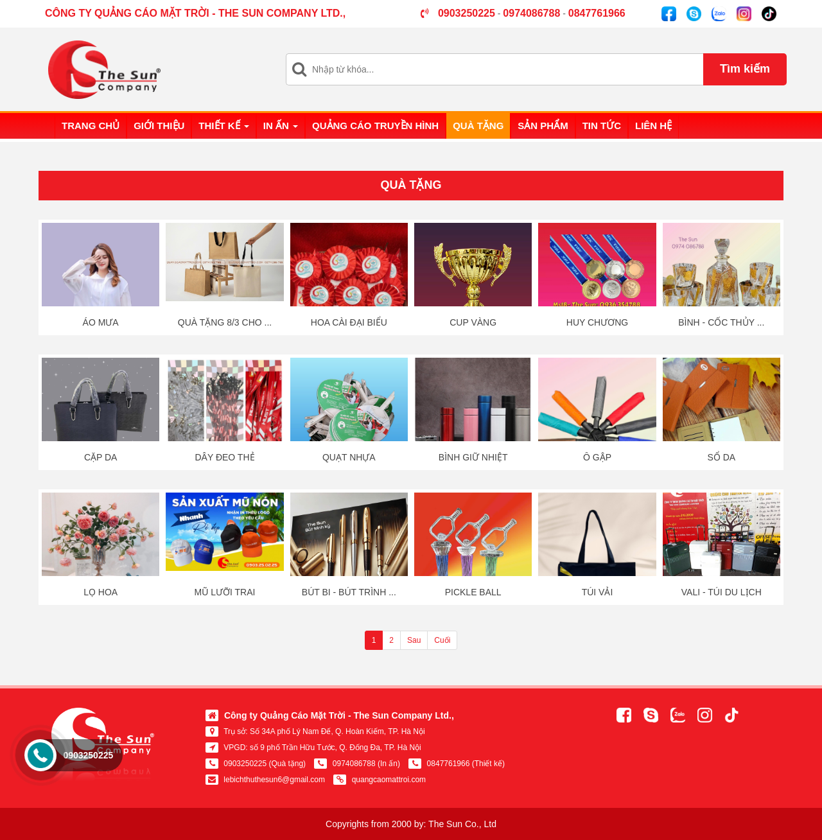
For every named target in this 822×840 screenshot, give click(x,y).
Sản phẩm (543, 125)
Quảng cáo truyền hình (375, 125)
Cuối (442, 640)
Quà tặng (478, 125)
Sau (414, 640)
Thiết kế (223, 125)
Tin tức (601, 125)
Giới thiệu (159, 125)
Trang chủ (90, 125)
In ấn (280, 125)
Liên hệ (653, 125)
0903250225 (88, 755)
